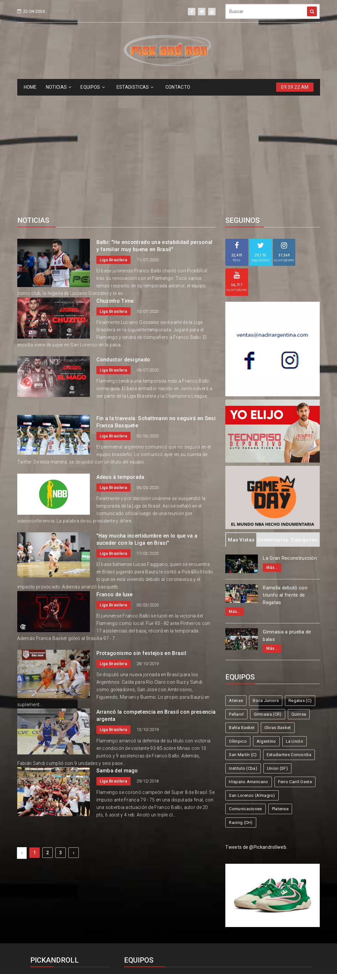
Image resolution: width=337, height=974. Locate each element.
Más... (272, 448)
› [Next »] (73, 733)
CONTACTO (177, 87)
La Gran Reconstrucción (290, 439)
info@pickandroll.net (57, 861)
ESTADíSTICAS (135, 87)
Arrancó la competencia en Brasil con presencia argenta (156, 596)
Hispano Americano (248, 662)
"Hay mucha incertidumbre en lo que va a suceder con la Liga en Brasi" (147, 420)
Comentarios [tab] (273, 420)
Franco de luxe (114, 475)
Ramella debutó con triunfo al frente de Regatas (285, 475)
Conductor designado (123, 240)
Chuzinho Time (115, 181)
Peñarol (236, 594)
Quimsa (298, 594)
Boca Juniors (266, 581)
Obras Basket (277, 608)
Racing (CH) (240, 703)
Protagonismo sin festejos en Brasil (141, 534)
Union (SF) (277, 649)
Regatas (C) (300, 581)
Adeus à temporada (120, 358)
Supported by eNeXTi (168, 970)
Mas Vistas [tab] (241, 420)
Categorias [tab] (304, 420)
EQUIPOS (92, 87)
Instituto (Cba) (243, 649)
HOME (30, 87)
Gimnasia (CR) (268, 594)
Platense (280, 689)
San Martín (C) (243, 635)
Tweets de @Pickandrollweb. (256, 727)
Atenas (236, 581)
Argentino (266, 621)
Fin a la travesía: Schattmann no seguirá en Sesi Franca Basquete (156, 302)
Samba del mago (117, 651)
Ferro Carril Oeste (295, 662)
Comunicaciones (245, 689)
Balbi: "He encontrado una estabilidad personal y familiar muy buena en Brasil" (154, 126)
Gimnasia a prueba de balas (287, 516)
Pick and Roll (187, 945)
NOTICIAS (59, 87)
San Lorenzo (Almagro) (252, 676)
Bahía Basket (242, 608)
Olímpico (237, 621)
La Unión (294, 621)
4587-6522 (46, 873)
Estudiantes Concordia (289, 635)
